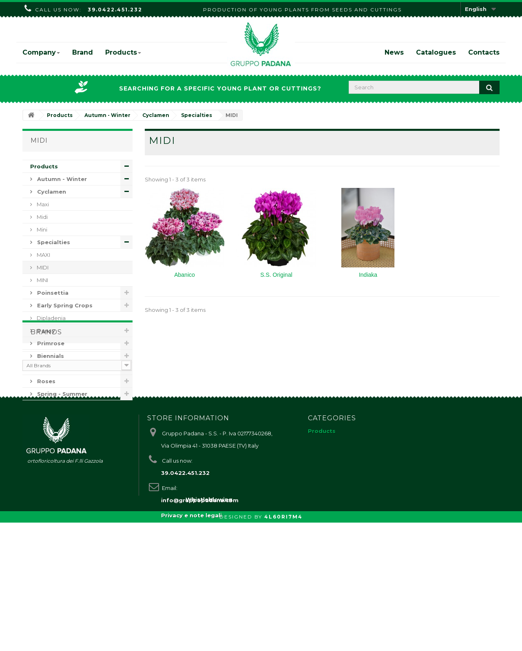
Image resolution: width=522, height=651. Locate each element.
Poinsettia (52, 292)
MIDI (42, 267)
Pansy (45, 330)
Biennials (49, 356)
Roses (45, 381)
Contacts (484, 52)
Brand (82, 52)
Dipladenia (50, 318)
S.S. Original (276, 274)
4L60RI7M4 (283, 645)
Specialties (52, 242)
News (394, 52)
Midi (41, 217)
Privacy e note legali (191, 611)
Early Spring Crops (64, 305)
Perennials (52, 368)
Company (41, 52)
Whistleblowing (209, 628)
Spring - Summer (61, 394)
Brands (46, 424)
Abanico (184, 274)
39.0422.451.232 (115, 10)
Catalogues (436, 52)
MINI (41, 280)
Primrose (49, 343)
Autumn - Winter (61, 179)
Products (123, 52)
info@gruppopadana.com (200, 596)
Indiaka (368, 274)
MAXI (42, 255)
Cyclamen (50, 191)
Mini (41, 229)
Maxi (42, 204)
